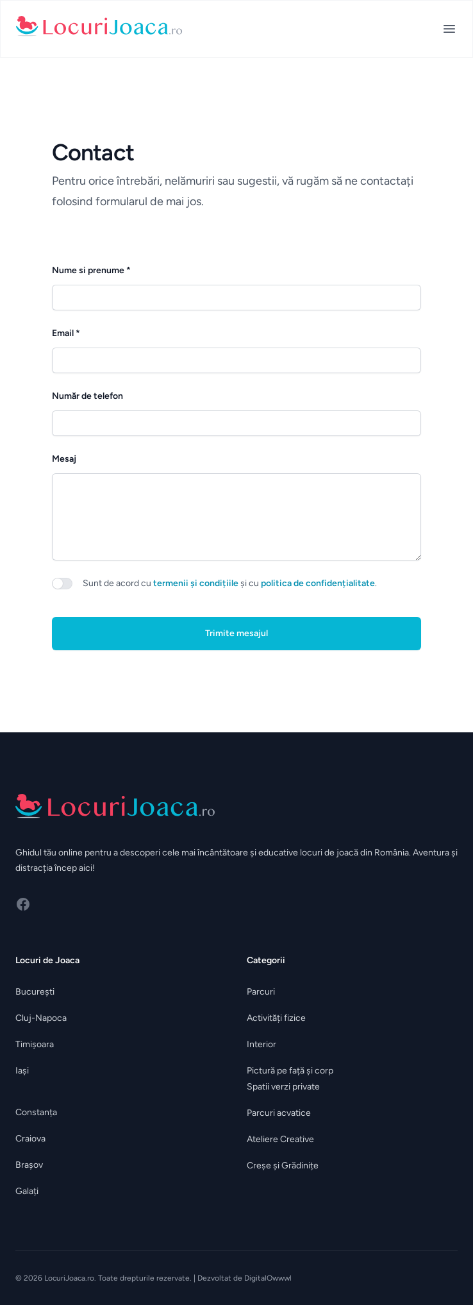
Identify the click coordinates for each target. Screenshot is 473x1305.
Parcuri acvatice (279, 1112)
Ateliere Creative (280, 1139)
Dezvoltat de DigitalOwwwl (244, 1278)
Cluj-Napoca (41, 1018)
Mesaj (64, 458)
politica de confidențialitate (318, 583)
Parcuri (261, 991)
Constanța (36, 1112)
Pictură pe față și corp (290, 1070)
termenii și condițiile (195, 583)
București (34, 991)
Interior (261, 1044)
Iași (22, 1070)
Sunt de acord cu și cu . (230, 583)
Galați (26, 1191)
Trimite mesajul (236, 633)
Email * (66, 333)
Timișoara (34, 1044)
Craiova (30, 1138)
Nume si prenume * (91, 270)
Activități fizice (276, 1018)
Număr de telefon (87, 396)
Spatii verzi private (283, 1086)
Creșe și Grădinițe (283, 1165)
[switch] (62, 583)
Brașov (29, 1164)
